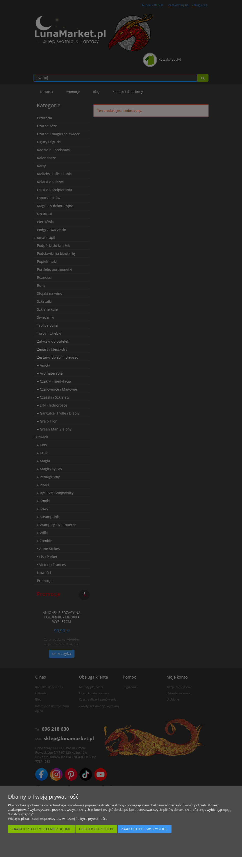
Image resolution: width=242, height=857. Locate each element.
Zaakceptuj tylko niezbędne (42, 829)
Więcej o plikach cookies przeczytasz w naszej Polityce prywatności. (57, 818)
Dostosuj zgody (96, 829)
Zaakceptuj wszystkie (144, 829)
